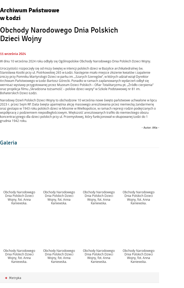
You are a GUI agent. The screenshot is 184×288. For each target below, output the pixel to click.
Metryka (13, 278)
